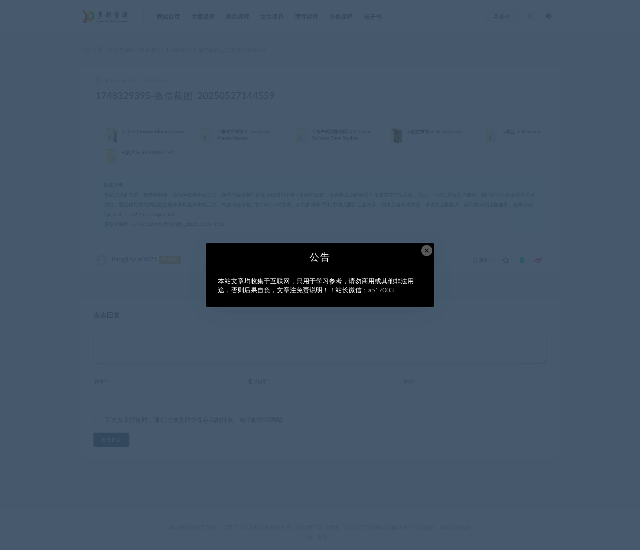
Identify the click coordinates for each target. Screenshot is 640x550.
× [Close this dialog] (426, 250)
